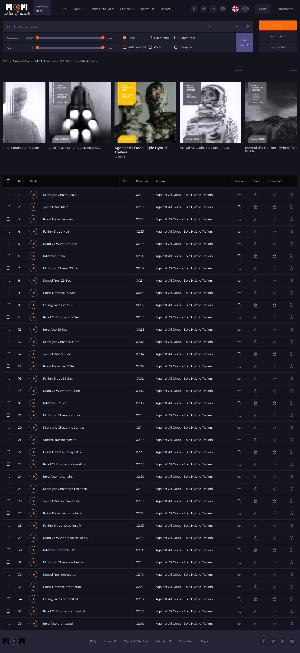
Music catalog (21, 61)
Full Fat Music (41, 61)
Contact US (127, 9)
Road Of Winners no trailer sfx (65, 538)
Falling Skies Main (56, 231)
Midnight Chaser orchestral (63, 562)
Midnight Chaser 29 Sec (61, 268)
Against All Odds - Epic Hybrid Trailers (184, 195)
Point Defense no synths (62, 452)
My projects (278, 36)
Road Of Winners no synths (64, 464)
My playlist (278, 47)
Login (263, 9)
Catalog (278, 25)
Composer (187, 47)
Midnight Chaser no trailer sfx (65, 489)
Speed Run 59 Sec (57, 354)
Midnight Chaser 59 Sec (61, 342)
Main (5, 61)
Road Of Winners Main (60, 244)
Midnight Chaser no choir (62, 415)
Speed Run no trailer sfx (61, 501)
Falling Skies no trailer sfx (62, 525)
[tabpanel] (80, 116)
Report (165, 9)
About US (78, 9)
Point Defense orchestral (62, 587)
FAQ (63, 9)
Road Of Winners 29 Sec (61, 317)
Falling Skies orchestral (60, 599)
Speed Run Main (55, 207)
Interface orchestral (58, 623)
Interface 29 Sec (55, 329)
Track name (161, 37)
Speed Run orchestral (59, 574)
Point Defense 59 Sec (59, 366)
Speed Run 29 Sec (57, 280)
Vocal (157, 47)
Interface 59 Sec (55, 403)
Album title (187, 37)
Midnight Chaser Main (60, 195)
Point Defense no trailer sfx (63, 513)
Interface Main (54, 256)
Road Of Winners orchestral (64, 611)
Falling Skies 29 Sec (58, 305)
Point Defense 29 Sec (59, 293)
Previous (239, 70)
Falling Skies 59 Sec (58, 378)
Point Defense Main (58, 219)
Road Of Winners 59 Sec (61, 391)
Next (293, 70)
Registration (284, 9)
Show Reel (148, 9)
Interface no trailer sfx (59, 550)
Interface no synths (58, 476)
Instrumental (137, 47)
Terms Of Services (102, 9)
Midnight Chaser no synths (63, 427)
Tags (131, 37)
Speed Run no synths (59, 440)
